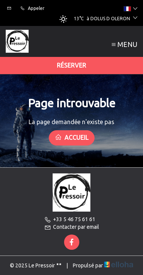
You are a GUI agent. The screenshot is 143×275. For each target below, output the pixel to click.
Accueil (71, 137)
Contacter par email (71, 227)
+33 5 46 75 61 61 (69, 219)
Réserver (71, 65)
